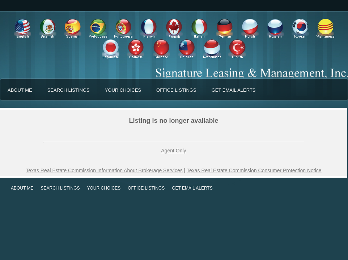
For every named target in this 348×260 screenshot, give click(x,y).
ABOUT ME (20, 90)
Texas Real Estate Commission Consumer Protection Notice (254, 170)
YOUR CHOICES (123, 90)
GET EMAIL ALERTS (234, 90)
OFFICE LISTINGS (176, 90)
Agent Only (173, 150)
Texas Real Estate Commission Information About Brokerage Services (104, 170)
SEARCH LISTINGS (68, 90)
